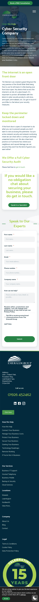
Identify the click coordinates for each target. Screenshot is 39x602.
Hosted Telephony (9, 474)
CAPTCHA (8, 324)
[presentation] (20, 330)
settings (23, 595)
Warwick (5, 495)
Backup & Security (8, 481)
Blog (4, 524)
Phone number (10, 268)
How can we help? (11, 291)
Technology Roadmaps (10, 448)
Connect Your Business (10, 430)
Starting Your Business (10, 444)
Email (7, 257)
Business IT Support (9, 470)
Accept (6, 598)
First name (9, 235)
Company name (11, 279)
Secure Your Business (10, 441)
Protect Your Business (10, 437)
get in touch (20, 167)
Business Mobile (8, 477)
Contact (5, 528)
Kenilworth (6, 502)
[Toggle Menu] (34, 11)
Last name (9, 246)
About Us (5, 521)
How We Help (7, 426)
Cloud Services (7, 484)
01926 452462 (19, 394)
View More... (6, 505)
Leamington (6, 498)
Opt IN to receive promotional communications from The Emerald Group (17, 317)
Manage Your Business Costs (13, 433)
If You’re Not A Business (11, 455)
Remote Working (8, 451)
